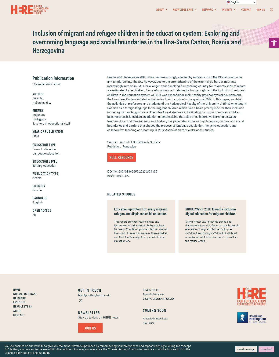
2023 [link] (36, 135)
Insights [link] (228, 11)
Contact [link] (246, 11)
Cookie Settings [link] (245, 349)
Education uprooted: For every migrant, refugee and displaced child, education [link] (140, 211)
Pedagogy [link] (39, 119)
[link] (274, 43)
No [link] (35, 214)
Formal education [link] (44, 149)
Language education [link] (46, 153)
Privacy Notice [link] (151, 289)
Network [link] (209, 11)
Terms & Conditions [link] (153, 294)
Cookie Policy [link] (13, 353)
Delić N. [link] (38, 98)
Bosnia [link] (37, 190)
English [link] (38, 202)
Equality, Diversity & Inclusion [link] (158, 298)
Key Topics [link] (148, 323)
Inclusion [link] (39, 114)
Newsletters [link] (22, 306)
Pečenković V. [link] (42, 102)
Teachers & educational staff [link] (51, 123)
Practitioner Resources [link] (155, 318)
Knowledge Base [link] (184, 11)
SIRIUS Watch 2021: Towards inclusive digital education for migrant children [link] (210, 211)
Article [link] (37, 178)
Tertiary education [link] (44, 165)
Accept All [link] (266, 349)
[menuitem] (162, 11)
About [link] (161, 11)
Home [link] (17, 289)
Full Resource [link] (121, 157)
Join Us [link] (261, 11)
